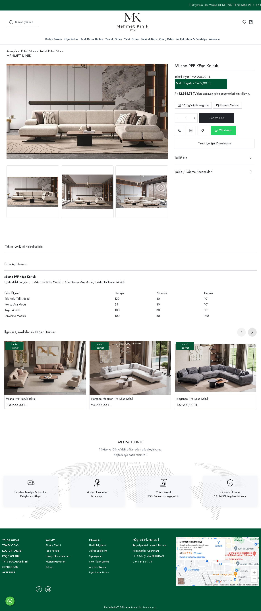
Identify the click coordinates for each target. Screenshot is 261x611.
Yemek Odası (113, 39)
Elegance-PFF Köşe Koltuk (192, 399)
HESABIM (94, 540)
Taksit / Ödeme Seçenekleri (193, 172)
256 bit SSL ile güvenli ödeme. (230, 496)
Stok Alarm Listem (99, 562)
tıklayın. (245, 94)
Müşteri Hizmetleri (97, 492)
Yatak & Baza (149, 39)
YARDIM (50, 540)
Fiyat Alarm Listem (99, 572)
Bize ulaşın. (97, 496)
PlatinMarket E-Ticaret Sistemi (121, 607)
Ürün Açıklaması (15, 264)
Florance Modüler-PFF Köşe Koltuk (112, 399)
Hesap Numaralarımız (58, 556)
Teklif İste (181, 157)
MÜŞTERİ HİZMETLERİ (146, 540)
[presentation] (241, 332)
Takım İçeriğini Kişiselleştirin (214, 143)
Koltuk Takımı (53, 39)
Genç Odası (166, 39)
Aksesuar (214, 39)
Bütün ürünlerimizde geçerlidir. (164, 496)
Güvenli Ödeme (230, 492)
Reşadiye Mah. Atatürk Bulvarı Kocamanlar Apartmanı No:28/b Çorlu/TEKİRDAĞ (149, 550)
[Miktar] (186, 118)
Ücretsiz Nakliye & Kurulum (30, 492)
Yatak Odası (131, 39)
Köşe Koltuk (71, 39)
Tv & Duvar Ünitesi (91, 39)
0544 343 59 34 (142, 562)
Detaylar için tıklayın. (31, 496)
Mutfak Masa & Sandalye (191, 39)
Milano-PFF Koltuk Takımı (21, 399)
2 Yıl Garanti (163, 492)
